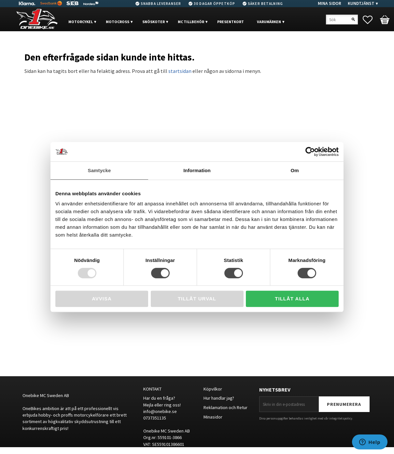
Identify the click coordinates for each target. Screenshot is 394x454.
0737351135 (154, 418)
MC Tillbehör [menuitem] (191, 21)
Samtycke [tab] (99, 170)
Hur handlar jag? (219, 398)
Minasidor (213, 417)
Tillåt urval (197, 298)
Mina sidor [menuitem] (329, 3)
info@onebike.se (160, 411)
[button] (371, 20)
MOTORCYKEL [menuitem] (80, 21)
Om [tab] (294, 170)
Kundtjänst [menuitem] (361, 3)
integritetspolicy (340, 418)
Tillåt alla (292, 298)
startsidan (179, 71)
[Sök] (353, 19)
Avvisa (102, 298)
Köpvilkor (213, 389)
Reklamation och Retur (225, 407)
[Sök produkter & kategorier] (342, 19)
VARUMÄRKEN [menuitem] (269, 21)
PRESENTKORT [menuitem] (230, 21)
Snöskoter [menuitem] (153, 21)
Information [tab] (197, 170)
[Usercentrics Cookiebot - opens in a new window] (310, 152)
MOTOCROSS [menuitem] (117, 21)
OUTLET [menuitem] (82, 41)
